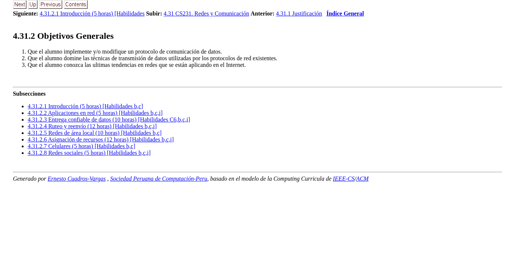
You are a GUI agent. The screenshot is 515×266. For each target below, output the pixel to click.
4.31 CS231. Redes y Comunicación (206, 13)
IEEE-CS (344, 178)
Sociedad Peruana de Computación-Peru (159, 178)
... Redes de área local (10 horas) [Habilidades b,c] (94, 133)
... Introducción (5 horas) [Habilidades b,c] (85, 106)
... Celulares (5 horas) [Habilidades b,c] (81, 146)
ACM (362, 178)
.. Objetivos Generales (63, 36)
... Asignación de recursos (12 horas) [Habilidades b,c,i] (101, 139)
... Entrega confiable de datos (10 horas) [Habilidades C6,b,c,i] (109, 119)
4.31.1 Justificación (299, 13)
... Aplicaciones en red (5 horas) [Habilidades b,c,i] (95, 113)
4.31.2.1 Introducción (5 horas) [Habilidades (92, 13)
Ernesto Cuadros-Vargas (77, 178)
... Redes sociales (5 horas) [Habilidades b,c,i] (89, 153)
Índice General (345, 13)
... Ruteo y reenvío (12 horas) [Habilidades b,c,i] (92, 126)
